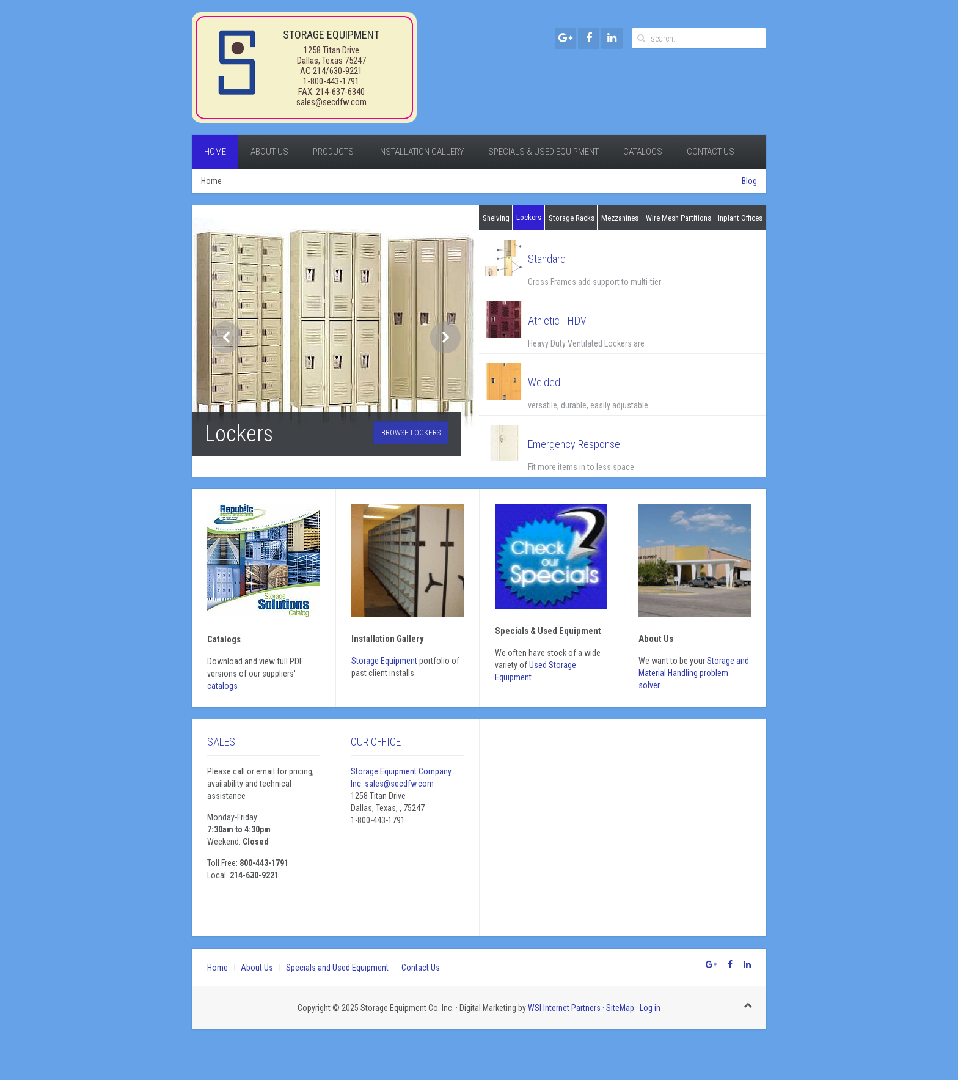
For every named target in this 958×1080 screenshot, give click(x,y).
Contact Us (710, 151)
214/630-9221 (337, 70)
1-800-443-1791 (331, 81)
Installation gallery (387, 638)
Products (333, 151)
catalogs (222, 686)
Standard (547, 258)
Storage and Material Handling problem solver (693, 673)
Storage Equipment (384, 661)
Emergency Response (574, 444)
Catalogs (642, 151)
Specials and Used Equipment (337, 967)
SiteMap (620, 1008)
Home (215, 151)
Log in (650, 1008)
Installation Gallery (421, 151)
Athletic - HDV (557, 320)
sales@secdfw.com (331, 102)
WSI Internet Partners (564, 1008)
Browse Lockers (411, 432)
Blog (749, 181)
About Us (269, 151)
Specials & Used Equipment (543, 151)
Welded (544, 382)
